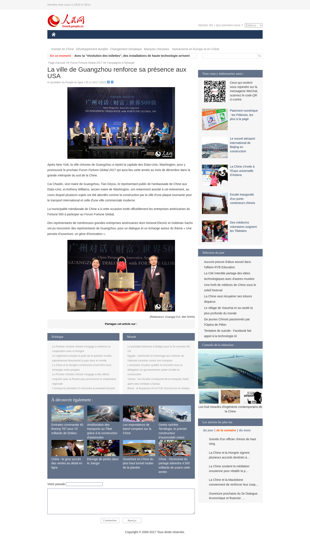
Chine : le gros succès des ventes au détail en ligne (66, 463)
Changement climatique (126, 49)
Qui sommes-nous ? (229, 25)
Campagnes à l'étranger (121, 62)
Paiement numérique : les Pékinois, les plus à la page (244, 115)
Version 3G (205, 25)
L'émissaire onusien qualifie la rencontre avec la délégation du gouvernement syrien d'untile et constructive (154, 370)
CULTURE (153, 40)
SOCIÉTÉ (173, 40)
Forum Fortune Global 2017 (86, 62)
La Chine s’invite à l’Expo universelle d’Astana (242, 171)
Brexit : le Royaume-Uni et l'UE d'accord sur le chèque (158, 388)
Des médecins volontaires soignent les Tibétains (243, 227)
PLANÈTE (192, 40)
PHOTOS (247, 40)
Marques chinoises (156, 49)
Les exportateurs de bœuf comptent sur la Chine (137, 429)
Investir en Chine (62, 49)
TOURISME (227, 40)
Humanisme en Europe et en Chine (195, 49)
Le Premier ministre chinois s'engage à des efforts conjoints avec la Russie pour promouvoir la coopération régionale (84, 379)
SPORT (209, 40)
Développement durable (92, 49)
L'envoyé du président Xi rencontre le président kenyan (83, 388)
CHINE (59, 40)
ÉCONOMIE (78, 40)
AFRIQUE (115, 40)
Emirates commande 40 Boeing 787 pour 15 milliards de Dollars (67, 429)
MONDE (97, 40)
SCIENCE (134, 40)
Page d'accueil (56, 62)
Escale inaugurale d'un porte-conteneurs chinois (242, 199)
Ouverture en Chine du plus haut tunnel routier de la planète (138, 463)
